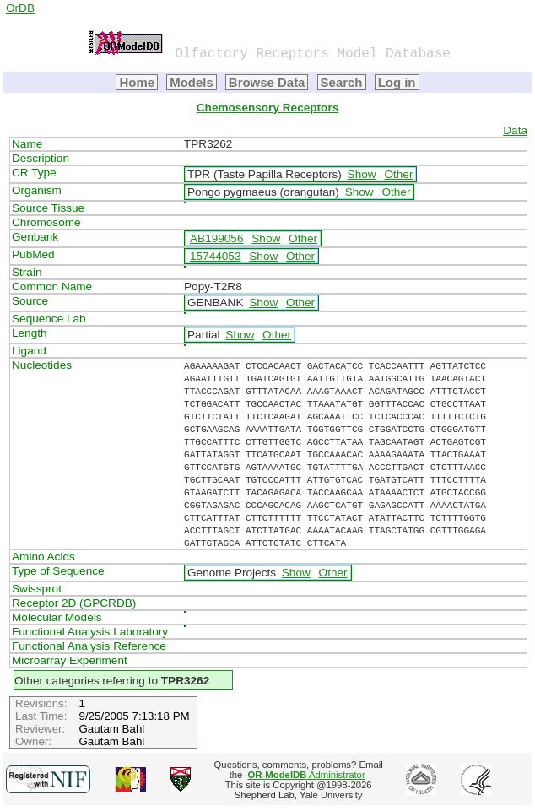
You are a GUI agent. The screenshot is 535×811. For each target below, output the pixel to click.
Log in (397, 82)
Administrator (306, 775)
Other (398, 174)
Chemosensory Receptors (267, 107)
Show (362, 174)
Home (136, 82)
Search (342, 82)
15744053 (215, 256)
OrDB (20, 8)
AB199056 (217, 238)
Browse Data (267, 82)
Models (191, 82)
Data (515, 130)
